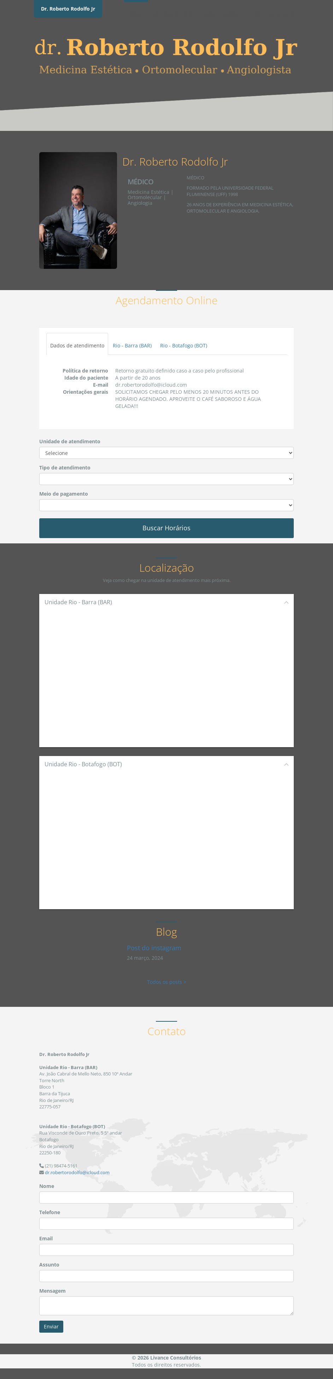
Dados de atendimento (77, 345)
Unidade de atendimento (69, 441)
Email (46, 1238)
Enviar (51, 1326)
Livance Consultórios (175, 1357)
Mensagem (52, 1290)
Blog (254, 14)
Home (136, 14)
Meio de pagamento (63, 493)
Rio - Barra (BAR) (132, 345)
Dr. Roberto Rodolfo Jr (68, 8)
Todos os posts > (166, 982)
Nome (46, 1186)
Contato (282, 14)
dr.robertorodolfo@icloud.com (77, 1172)
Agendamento (172, 14)
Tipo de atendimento (64, 467)
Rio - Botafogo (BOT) (183, 345)
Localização (220, 14)
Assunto (49, 1264)
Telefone (49, 1212)
